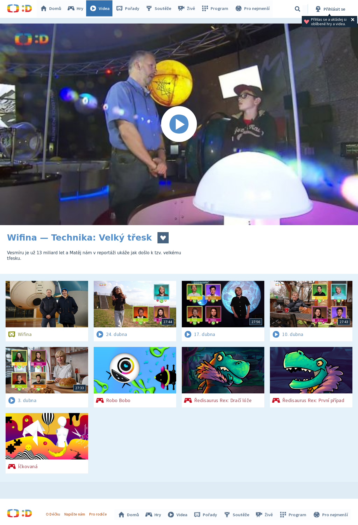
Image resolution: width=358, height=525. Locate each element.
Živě (187, 9)
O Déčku (54, 513)
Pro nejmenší (252, 9)
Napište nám (75, 513)
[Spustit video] (179, 124)
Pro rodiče (99, 513)
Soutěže (160, 9)
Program (215, 9)
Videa (101, 9)
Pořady (129, 9)
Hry (77, 9)
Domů (52, 9)
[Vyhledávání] (298, 9)
